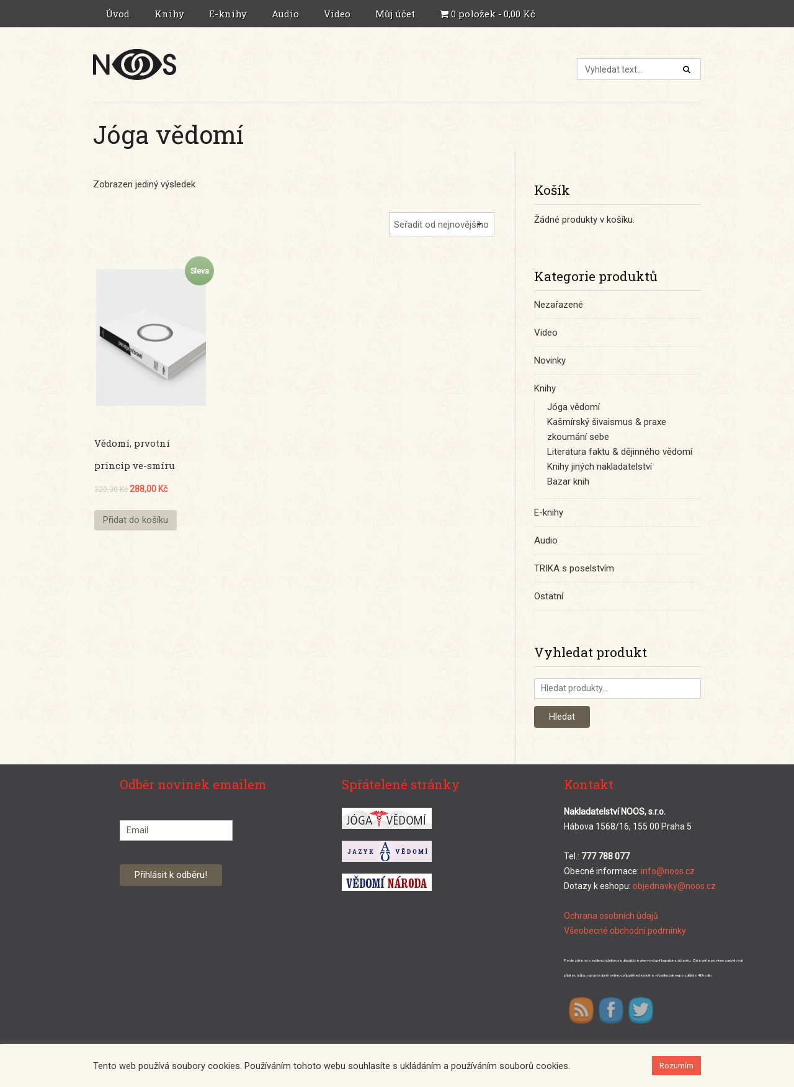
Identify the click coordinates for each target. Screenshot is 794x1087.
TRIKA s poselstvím (574, 568)
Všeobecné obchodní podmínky (625, 931)
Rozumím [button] (676, 1065)
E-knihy (229, 13)
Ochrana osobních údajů (611, 916)
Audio (287, 13)
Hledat (562, 716)
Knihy (170, 13)
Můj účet (396, 13)
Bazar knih (568, 481)
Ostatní (548, 596)
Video (337, 13)
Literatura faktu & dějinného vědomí (619, 451)
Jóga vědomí (573, 407)
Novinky (550, 360)
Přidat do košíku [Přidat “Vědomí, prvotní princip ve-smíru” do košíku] (135, 520)
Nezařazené (558, 304)
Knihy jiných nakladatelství (599, 466)
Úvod (117, 13)
